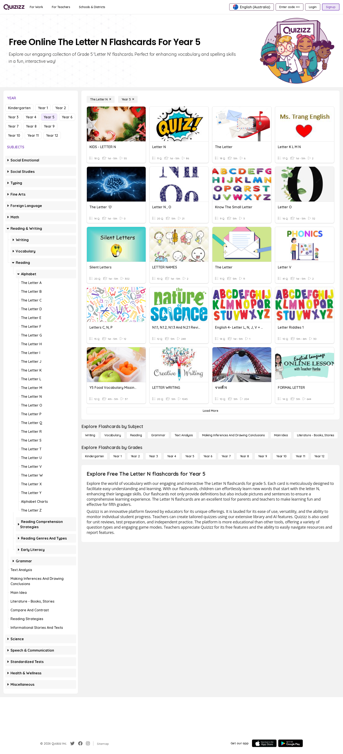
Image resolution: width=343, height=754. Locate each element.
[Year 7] (226, 456)
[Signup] (331, 7)
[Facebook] (80, 743)
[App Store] (264, 743)
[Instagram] (88, 743)
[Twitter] (72, 743)
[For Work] (36, 7)
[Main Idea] (281, 435)
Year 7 (13, 126)
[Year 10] (281, 456)
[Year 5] (128, 99)
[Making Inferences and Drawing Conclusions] (233, 435)
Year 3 (13, 117)
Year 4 (31, 117)
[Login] (312, 7)
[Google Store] (290, 743)
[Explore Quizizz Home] (14, 7)
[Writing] (90, 435)
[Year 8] (244, 456)
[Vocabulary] (113, 435)
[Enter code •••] (289, 7)
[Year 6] (208, 456)
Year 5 (49, 117)
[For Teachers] (61, 7)
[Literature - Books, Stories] (315, 435)
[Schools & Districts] (91, 7)
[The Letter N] (101, 99)
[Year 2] (135, 456)
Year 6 (67, 117)
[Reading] (136, 435)
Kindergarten (19, 108)
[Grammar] (158, 435)
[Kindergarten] (94, 456)
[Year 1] (117, 456)
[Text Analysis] (184, 435)
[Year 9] (262, 456)
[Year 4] (171, 456)
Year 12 (52, 135)
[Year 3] (153, 456)
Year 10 (14, 135)
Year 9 (49, 126)
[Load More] (210, 410)
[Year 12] (319, 456)
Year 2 (60, 108)
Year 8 (31, 126)
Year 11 (33, 135)
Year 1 (43, 108)
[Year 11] (300, 456)
